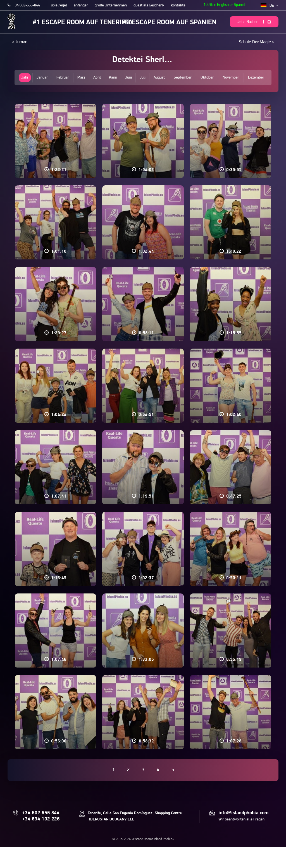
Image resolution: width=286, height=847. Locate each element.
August (159, 77)
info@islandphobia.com (243, 813)
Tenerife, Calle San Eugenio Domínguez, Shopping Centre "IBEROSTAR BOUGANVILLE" (135, 816)
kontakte (178, 5)
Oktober (207, 77)
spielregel (59, 5)
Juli (143, 77)
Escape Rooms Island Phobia (12, 21)
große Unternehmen (111, 5)
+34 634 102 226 (41, 819)
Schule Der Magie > (256, 42)
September (183, 77)
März (81, 77)
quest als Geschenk (149, 5)
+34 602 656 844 (40, 813)
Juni (128, 77)
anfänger (81, 5)
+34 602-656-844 (24, 5)
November (231, 77)
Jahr (24, 77)
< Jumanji (21, 42)
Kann (113, 77)
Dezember (256, 77)
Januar (42, 77)
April (97, 77)
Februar (62, 77)
